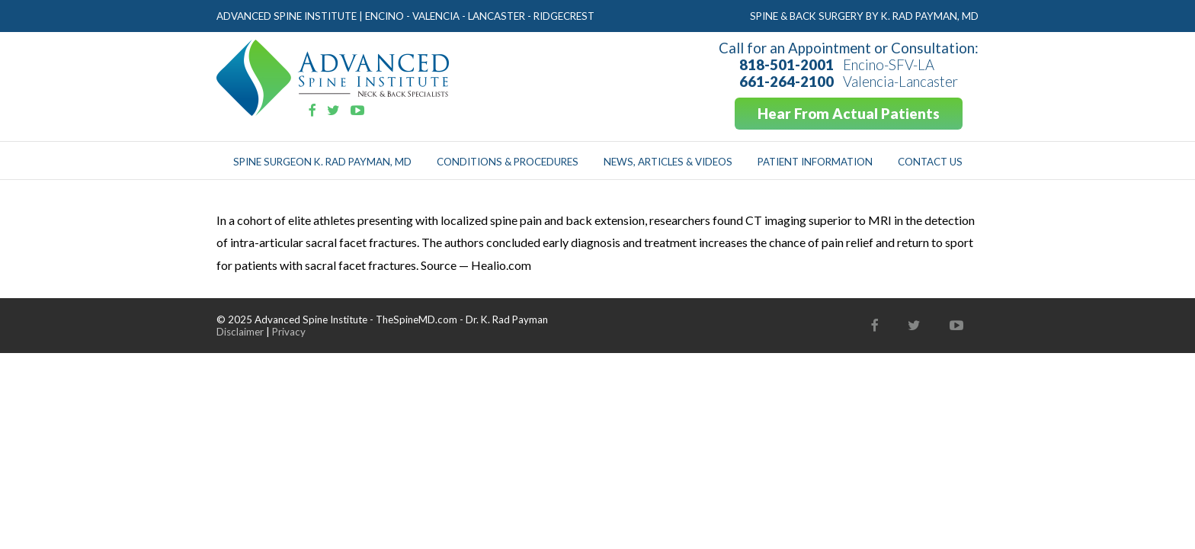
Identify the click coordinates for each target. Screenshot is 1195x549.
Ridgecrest (563, 16)
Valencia (436, 16)
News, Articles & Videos (668, 162)
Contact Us (930, 162)
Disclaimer (240, 332)
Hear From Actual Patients (849, 113)
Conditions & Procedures (507, 162)
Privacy (289, 332)
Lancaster (496, 16)
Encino (384, 16)
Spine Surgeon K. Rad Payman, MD (322, 162)
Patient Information (815, 162)
